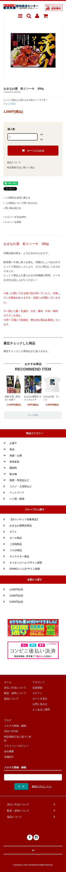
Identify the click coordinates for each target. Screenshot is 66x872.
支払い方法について (15, 687)
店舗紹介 (9, 756)
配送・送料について (15, 693)
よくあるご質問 (41, 709)
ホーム (7, 682)
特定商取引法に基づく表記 (20, 167)
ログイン (37, 693)
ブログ (7, 720)
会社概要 (9, 751)
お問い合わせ (40, 704)
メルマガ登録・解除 (15, 725)
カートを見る (40, 698)
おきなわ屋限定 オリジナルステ (32, 398)
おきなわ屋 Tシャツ (51, 398)
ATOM (14, 731)
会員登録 (37, 687)
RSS (6, 731)
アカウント (39, 682)
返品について (14, 162)
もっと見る (10, 103)
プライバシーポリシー (16, 745)
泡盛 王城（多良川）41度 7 (12, 398)
